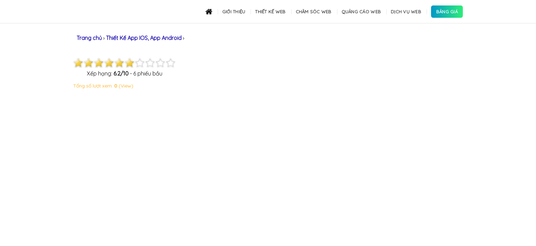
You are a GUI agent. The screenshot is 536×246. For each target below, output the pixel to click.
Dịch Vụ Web (406, 11)
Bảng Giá (447, 11)
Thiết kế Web (270, 11)
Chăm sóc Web (314, 11)
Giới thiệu (233, 11)
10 (170, 63)
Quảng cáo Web (361, 11)
